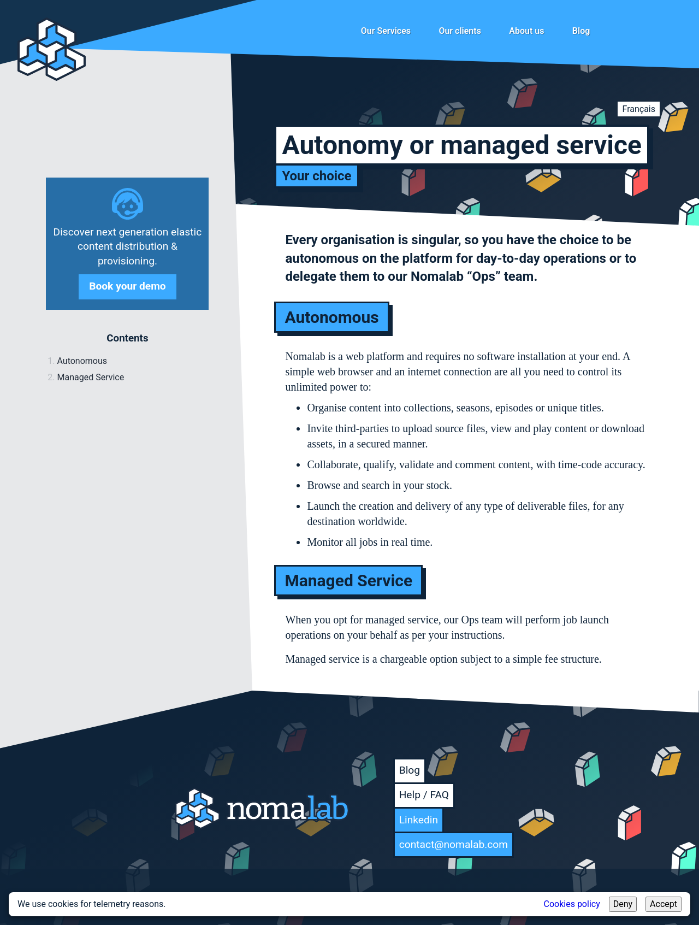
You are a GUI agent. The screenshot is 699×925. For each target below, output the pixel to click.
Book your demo (127, 286)
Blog (581, 31)
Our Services (386, 31)
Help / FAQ (424, 794)
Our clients (460, 31)
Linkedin (418, 820)
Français (638, 109)
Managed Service (90, 377)
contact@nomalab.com (453, 844)
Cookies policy (572, 904)
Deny (622, 904)
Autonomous (82, 361)
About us (526, 31)
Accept (663, 904)
